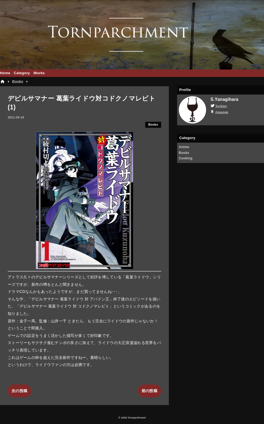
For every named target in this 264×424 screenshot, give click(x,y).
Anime (184, 147)
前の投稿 (149, 391)
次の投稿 (19, 391)
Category (22, 73)
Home (5, 73)
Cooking (186, 158)
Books (153, 124)
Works (39, 73)
